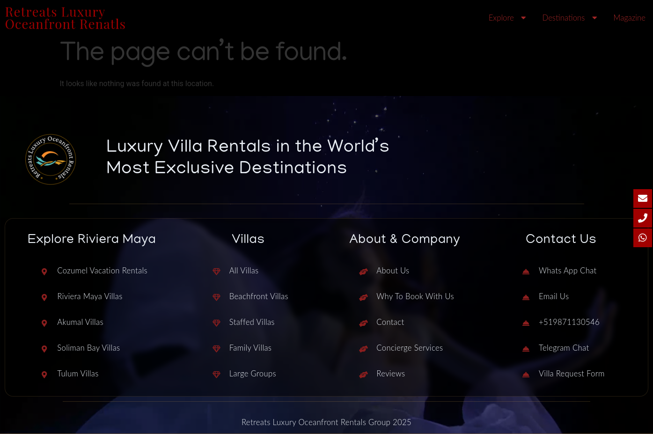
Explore (508, 18)
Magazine (629, 17)
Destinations (571, 18)
